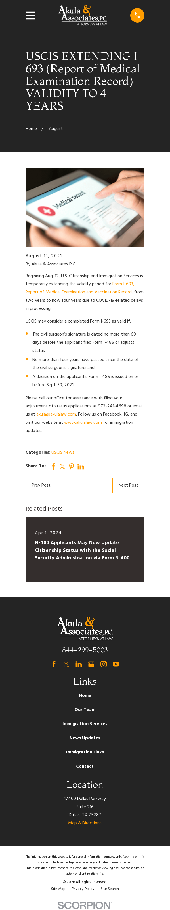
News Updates (85, 738)
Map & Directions (85, 823)
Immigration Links (85, 752)
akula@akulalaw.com (56, 414)
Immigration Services (84, 724)
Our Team (85, 710)
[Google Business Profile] (91, 664)
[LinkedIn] (78, 664)
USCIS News (62, 452)
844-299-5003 (85, 650)
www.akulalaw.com (83, 422)
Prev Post (41, 485)
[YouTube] (116, 664)
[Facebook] (54, 664)
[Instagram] (103, 664)
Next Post (128, 485)
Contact (85, 766)
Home (85, 695)
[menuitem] (58, 889)
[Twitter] (66, 664)
